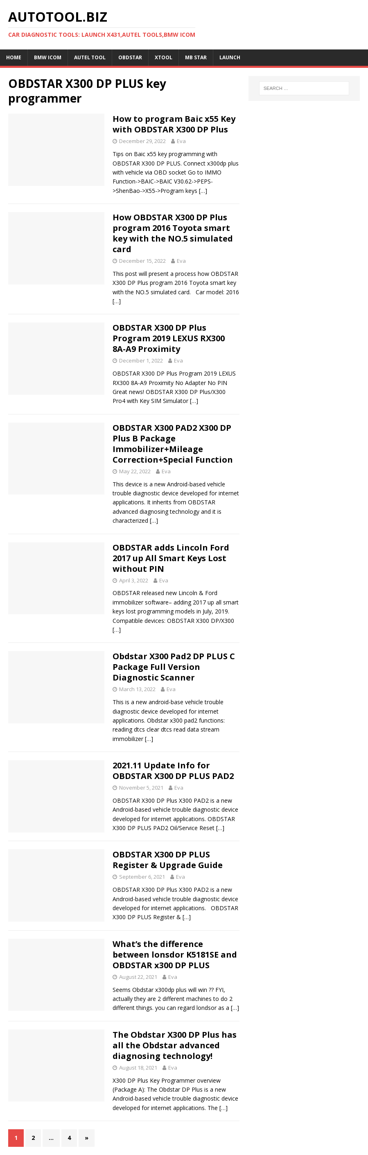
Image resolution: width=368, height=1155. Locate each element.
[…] (203, 191)
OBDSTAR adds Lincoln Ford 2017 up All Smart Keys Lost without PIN (171, 558)
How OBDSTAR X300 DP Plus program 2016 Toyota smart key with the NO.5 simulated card (173, 233)
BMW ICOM (47, 57)
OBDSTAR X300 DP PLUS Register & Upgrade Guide (168, 860)
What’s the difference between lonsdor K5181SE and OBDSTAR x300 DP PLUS (175, 954)
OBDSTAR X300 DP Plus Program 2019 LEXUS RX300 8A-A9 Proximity (169, 338)
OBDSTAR (130, 57)
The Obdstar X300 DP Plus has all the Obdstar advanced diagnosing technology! (175, 1045)
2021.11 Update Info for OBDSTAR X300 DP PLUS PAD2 (173, 770)
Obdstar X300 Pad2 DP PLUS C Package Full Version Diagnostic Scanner (174, 667)
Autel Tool (90, 57)
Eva (181, 141)
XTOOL (163, 57)
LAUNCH (229, 57)
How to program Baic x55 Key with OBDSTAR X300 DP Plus (174, 124)
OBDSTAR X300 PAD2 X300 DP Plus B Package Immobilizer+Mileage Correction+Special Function (173, 443)
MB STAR (196, 57)
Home (13, 57)
